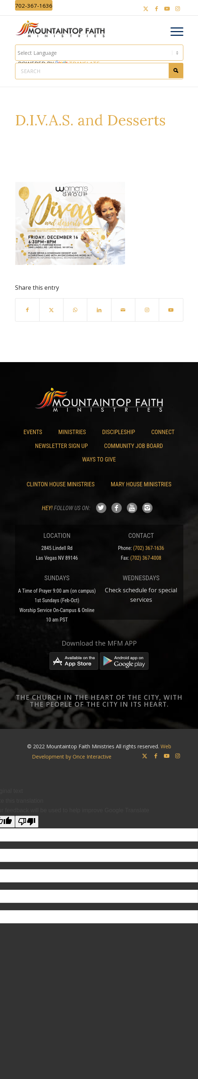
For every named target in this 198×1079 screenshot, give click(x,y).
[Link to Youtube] (167, 8)
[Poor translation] (26, 822)
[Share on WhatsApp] (75, 310)
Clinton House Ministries (61, 484)
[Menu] (173, 32)
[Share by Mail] (123, 310)
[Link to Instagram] (177, 8)
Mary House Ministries (141, 484)
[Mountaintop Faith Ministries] (63, 30)
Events (32, 432)
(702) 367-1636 (148, 548)
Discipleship (118, 432)
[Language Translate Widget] (99, 53)
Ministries (72, 432)
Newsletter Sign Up (61, 445)
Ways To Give (99, 459)
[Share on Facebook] (27, 310)
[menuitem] (173, 32)
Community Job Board (133, 445)
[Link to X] (145, 8)
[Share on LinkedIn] (99, 310)
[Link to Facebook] (156, 8)
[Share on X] (51, 310)
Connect (163, 432)
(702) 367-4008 (145, 558)
